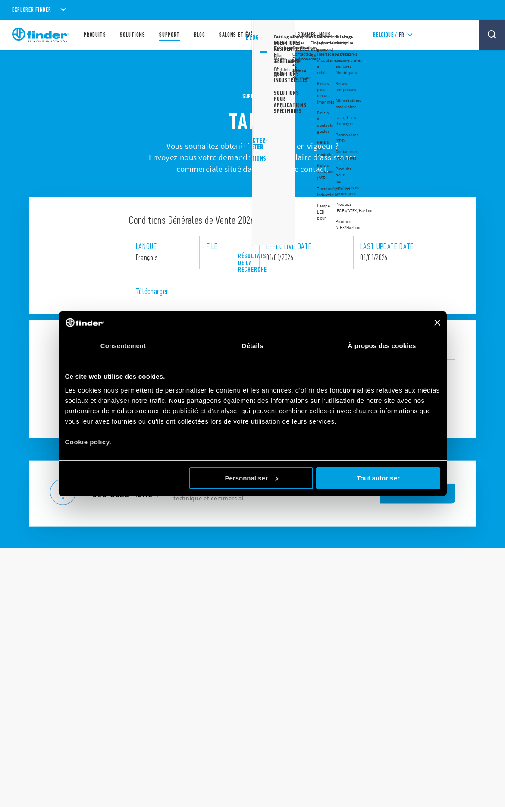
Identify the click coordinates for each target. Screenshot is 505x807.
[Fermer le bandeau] (437, 323)
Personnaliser (251, 478)
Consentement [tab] (123, 345)
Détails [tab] (252, 345)
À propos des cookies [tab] (382, 345)
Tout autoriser (378, 478)
